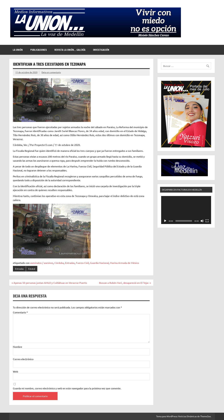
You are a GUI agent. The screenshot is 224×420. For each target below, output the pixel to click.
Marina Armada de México (124, 262)
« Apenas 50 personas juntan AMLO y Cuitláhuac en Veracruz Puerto (49, 282)
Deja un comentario (51, 72)
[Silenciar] (202, 220)
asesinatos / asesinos (41, 262)
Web (15, 371)
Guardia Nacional (99, 262)
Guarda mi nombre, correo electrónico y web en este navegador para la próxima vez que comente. (67, 388)
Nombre (17, 346)
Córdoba (59, 262)
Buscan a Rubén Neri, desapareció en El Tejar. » (125, 282)
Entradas (70, 262)
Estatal (31, 268)
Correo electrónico (23, 359)
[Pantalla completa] (207, 220)
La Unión (18, 50)
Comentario (20, 312)
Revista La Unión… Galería (69, 50)
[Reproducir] (165, 220)
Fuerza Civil (82, 262)
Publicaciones (38, 50)
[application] (186, 210)
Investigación (101, 50)
